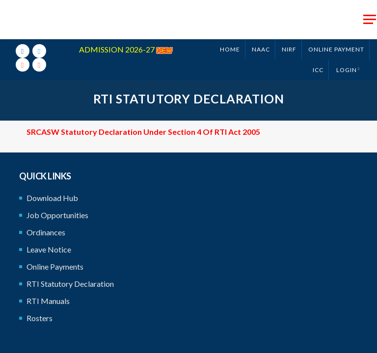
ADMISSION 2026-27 (126, 49)
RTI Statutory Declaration (70, 283)
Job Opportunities (57, 215)
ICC (318, 70)
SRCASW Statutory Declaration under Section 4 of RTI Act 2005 (143, 131)
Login (346, 70)
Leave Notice (49, 249)
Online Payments (55, 266)
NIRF (289, 49)
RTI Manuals (48, 300)
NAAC (261, 49)
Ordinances (46, 232)
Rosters (40, 318)
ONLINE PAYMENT (336, 49)
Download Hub (52, 197)
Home (230, 49)
